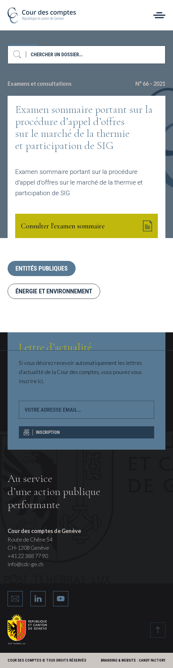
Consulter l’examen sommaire (86, 226)
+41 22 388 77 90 (28, 555)
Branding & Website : (119, 660)
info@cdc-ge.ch (25, 564)
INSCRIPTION (41, 432)
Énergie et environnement (53, 291)
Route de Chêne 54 (30, 539)
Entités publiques (41, 268)
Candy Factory (152, 660)
